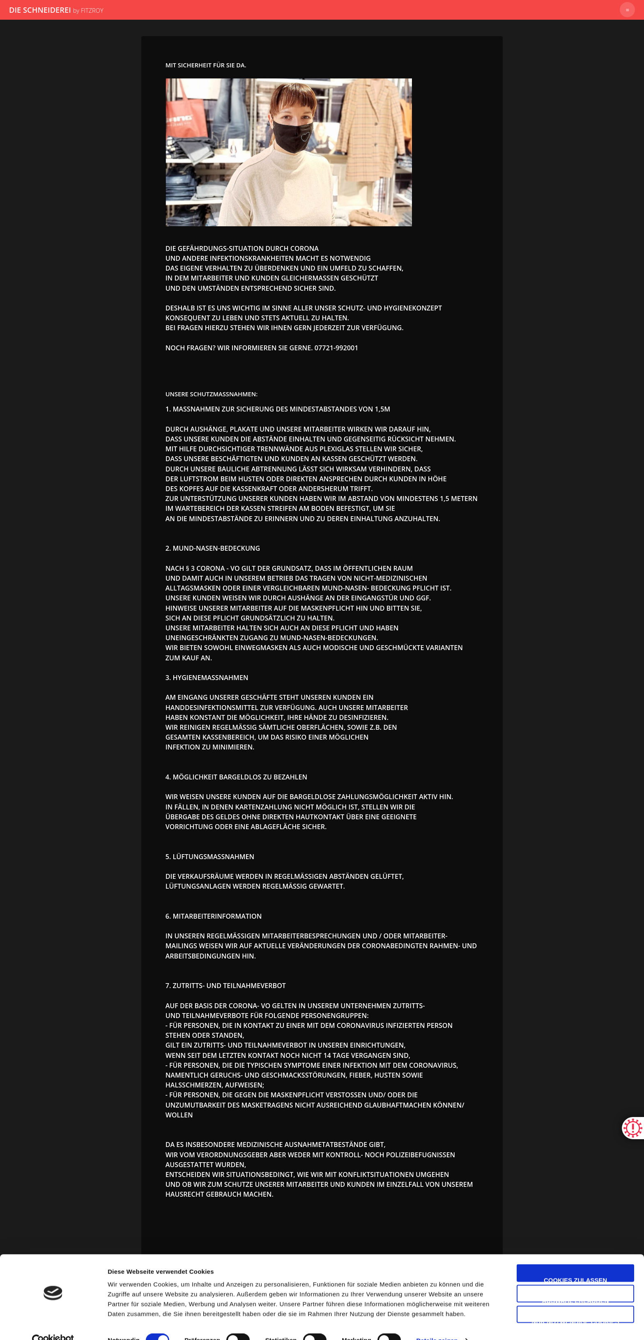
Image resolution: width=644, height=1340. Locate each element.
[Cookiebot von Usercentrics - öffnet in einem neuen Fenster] (53, 1324)
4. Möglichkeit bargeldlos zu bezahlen (237, 776)
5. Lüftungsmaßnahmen (210, 856)
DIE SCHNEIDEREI (56, 10)
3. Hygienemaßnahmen (207, 677)
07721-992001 (337, 347)
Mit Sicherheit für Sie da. (206, 65)
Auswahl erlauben (575, 1283)
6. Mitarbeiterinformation (214, 916)
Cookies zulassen (575, 1262)
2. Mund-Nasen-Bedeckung (213, 548)
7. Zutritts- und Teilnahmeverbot (226, 985)
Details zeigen (437, 1323)
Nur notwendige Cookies (575, 1304)
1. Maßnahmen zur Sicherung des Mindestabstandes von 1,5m (278, 409)
